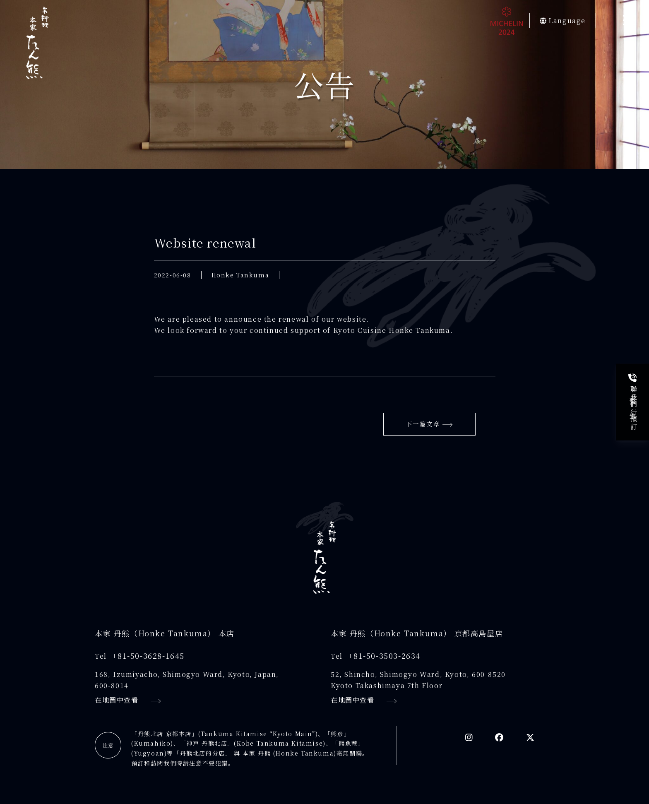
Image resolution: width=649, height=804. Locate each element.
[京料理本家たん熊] (37, 43)
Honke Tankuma (240, 275)
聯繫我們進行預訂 (633, 402)
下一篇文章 (429, 425)
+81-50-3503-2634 (384, 657)
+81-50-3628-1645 (148, 657)
